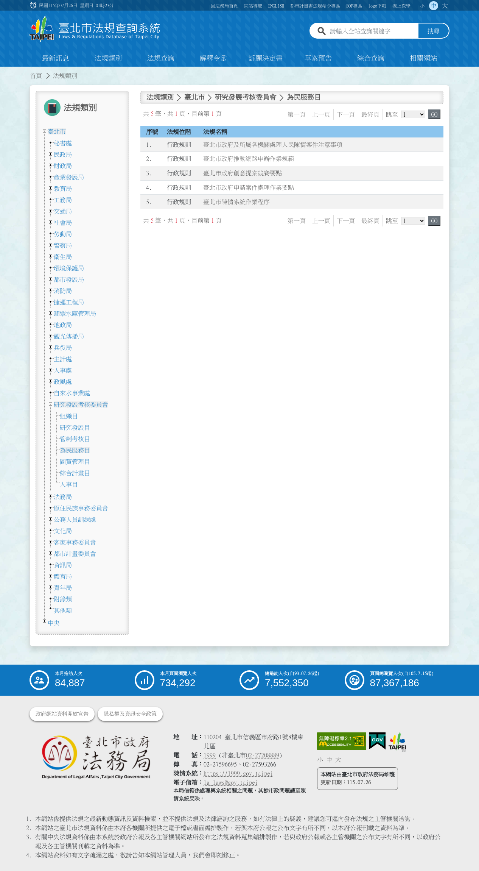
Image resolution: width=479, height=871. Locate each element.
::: (4, 71)
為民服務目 (75, 450)
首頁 (36, 76)
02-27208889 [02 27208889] (262, 755)
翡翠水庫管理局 (75, 314)
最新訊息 (55, 58)
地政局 (63, 325)
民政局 (63, 154)
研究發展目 (75, 428)
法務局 (63, 497)
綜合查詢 (370, 58)
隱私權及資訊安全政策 (130, 713)
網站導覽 (253, 5)
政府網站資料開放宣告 (62, 713)
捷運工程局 (69, 302)
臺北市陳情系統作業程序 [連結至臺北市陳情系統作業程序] (236, 202)
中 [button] (433, 5)
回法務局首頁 (224, 5)
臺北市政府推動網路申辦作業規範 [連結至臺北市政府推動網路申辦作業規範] (248, 159)
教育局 (63, 189)
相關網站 (423, 58)
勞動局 (63, 234)
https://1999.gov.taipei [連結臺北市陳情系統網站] (238, 773)
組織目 (69, 416)
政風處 (63, 382)
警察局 (63, 245)
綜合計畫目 (75, 473)
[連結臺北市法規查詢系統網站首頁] (95, 29)
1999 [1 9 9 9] (210, 755)
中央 (54, 623)
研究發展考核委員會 (81, 404)
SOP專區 (354, 5)
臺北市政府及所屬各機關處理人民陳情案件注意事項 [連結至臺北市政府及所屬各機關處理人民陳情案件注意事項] (272, 145)
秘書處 (63, 143)
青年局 (63, 588)
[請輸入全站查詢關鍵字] (372, 31)
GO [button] (434, 114)
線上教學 (401, 5)
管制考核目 (75, 439)
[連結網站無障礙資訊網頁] (341, 741)
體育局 (63, 576)
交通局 (63, 211)
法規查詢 (160, 58)
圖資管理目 (75, 462)
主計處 (63, 359)
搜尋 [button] (434, 31)
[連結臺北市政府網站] (397, 742)
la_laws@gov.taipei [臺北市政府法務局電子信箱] (231, 782)
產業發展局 (69, 177)
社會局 (63, 223)
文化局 (63, 531)
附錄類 (63, 599)
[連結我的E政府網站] (377, 741)
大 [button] (445, 6)
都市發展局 (69, 279)
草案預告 (318, 58)
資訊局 (63, 565)
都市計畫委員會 (75, 554)
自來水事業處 (72, 393)
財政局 (63, 166)
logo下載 (377, 5)
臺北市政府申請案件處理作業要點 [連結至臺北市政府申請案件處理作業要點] (248, 187)
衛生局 (63, 257)
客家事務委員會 (75, 542)
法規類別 (108, 58)
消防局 (63, 291)
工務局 (63, 200)
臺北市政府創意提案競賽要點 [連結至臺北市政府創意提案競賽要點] (242, 173)
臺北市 (57, 131)
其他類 (63, 610)
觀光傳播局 (69, 336)
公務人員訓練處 (75, 520)
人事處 (63, 370)
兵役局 (63, 348)
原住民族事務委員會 (81, 508)
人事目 (69, 484)
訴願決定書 (266, 58)
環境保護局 (69, 268)
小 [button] (422, 5)
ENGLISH (276, 5)
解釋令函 (213, 58)
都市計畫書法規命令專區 (315, 5)
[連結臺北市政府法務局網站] (96, 756)
